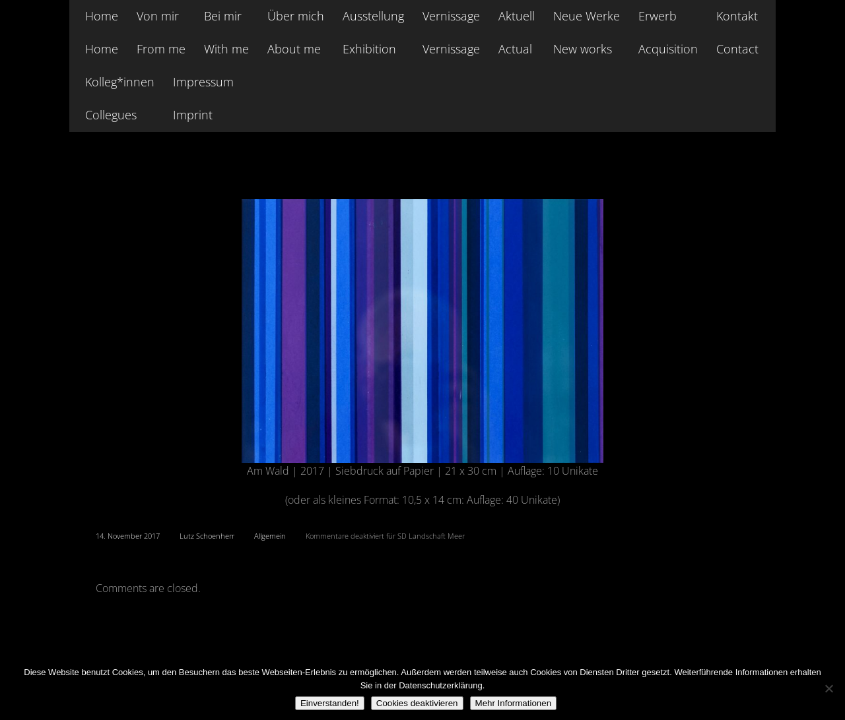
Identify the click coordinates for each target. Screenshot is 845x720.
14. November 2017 (128, 536)
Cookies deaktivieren (417, 703)
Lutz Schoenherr (207, 536)
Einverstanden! (329, 703)
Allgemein (270, 536)
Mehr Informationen (513, 703)
